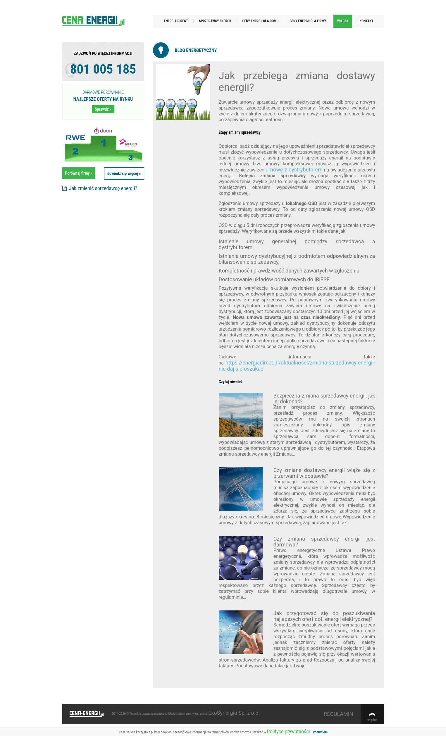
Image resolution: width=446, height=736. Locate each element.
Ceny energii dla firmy (308, 21)
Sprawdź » (103, 109)
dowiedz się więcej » (124, 173)
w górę (372, 720)
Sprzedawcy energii (215, 21)
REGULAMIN (338, 714)
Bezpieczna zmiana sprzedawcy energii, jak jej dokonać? (324, 399)
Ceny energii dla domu (260, 21)
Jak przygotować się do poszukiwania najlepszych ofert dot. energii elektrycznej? (324, 616)
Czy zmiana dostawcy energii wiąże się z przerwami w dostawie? (324, 473)
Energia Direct (176, 21)
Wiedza (342, 21)
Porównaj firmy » (79, 173)
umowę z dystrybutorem (294, 169)
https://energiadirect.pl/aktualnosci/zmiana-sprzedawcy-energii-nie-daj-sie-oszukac (297, 366)
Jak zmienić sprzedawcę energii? (99, 188)
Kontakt (366, 21)
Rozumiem (320, 732)
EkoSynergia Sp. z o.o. (234, 713)
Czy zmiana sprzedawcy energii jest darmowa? (324, 542)
